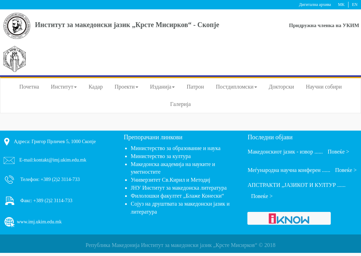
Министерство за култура (161, 156)
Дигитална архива (315, 4)
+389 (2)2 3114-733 (60, 179)
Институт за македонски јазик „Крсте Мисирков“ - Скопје (127, 24)
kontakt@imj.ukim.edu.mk (60, 160)
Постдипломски (236, 87)
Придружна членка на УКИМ (324, 25)
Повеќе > (338, 152)
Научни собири (324, 87)
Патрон (195, 87)
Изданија (162, 87)
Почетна (29, 87)
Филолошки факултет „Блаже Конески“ (177, 196)
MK (341, 4)
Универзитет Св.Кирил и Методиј (170, 180)
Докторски (281, 87)
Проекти (126, 87)
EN (355, 4)
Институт (64, 87)
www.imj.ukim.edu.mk (32, 222)
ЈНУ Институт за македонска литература (179, 188)
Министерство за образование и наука (175, 148)
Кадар (96, 87)
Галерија (180, 104)
